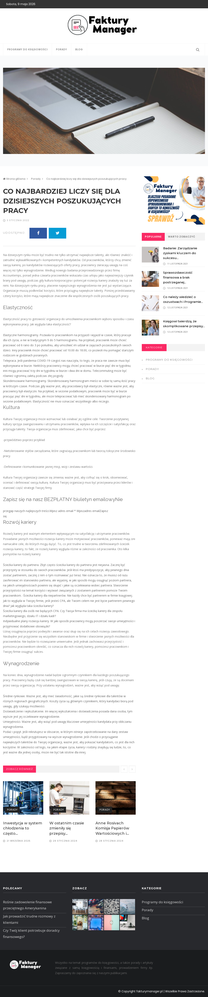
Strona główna (14, 178)
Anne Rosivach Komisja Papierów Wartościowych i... (112, 828)
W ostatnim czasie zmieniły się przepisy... (66, 828)
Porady (61, 49)
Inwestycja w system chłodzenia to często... (22, 828)
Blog (79, 49)
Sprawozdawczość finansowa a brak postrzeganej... (178, 277)
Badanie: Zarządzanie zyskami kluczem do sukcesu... (180, 253)
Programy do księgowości (27, 49)
